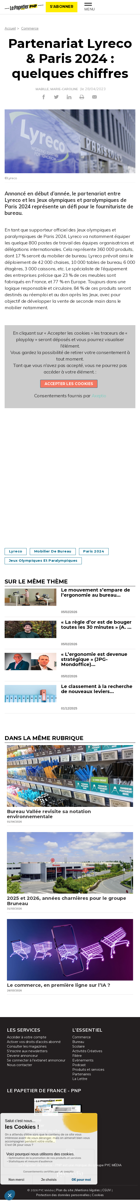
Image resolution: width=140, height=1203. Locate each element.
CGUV (107, 1193)
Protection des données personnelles (62, 1198)
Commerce (31, 28)
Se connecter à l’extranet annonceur (36, 1064)
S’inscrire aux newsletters (27, 1055)
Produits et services (88, 1073)
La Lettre (79, 1082)
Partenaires (81, 1078)
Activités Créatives (87, 1055)
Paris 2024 (101, 551)
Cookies (99, 1198)
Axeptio (99, 395)
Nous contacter (19, 1069)
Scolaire (78, 1050)
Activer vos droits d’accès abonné (34, 1045)
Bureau (78, 1045)
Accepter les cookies (69, 383)
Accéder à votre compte (26, 1041)
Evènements (82, 1064)
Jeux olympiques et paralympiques (46, 560)
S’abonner (61, 6)
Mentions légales (87, 1193)
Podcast (79, 1069)
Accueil (10, 28)
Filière (77, 1059)
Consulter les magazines (26, 1050)
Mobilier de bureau (57, 551)
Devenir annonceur (22, 1059)
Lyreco (16, 551)
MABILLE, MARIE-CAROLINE (57, 89)
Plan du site (64, 1193)
